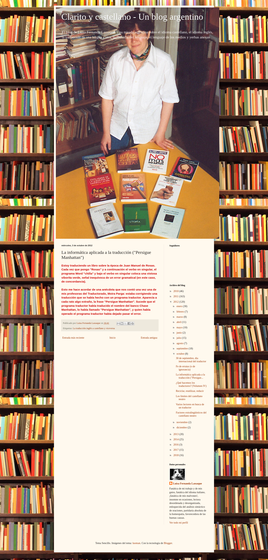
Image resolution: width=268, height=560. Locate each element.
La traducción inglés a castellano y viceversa (94, 328)
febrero (180, 311)
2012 (176, 301)
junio (179, 332)
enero (179, 306)
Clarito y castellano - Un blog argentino (132, 17)
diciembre (181, 427)
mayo (179, 327)
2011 (176, 296)
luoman (136, 543)
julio (179, 338)
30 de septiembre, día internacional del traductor (191, 360)
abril (179, 322)
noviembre (182, 422)
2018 (176, 455)
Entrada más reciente (73, 337)
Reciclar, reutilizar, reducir (190, 391)
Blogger (168, 543)
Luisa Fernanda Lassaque (187, 483)
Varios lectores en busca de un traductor (190, 406)
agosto (180, 343)
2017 (176, 449)
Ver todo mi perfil (178, 522)
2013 (176, 434)
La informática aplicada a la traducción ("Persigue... (190, 376)
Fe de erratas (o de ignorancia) (185, 368)
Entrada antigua (149, 337)
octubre (180, 353)
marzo (180, 316)
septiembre (182, 348)
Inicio (112, 337)
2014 (176, 439)
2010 (176, 291)
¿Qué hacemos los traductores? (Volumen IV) (191, 384)
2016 (176, 444)
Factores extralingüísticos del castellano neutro (191, 414)
